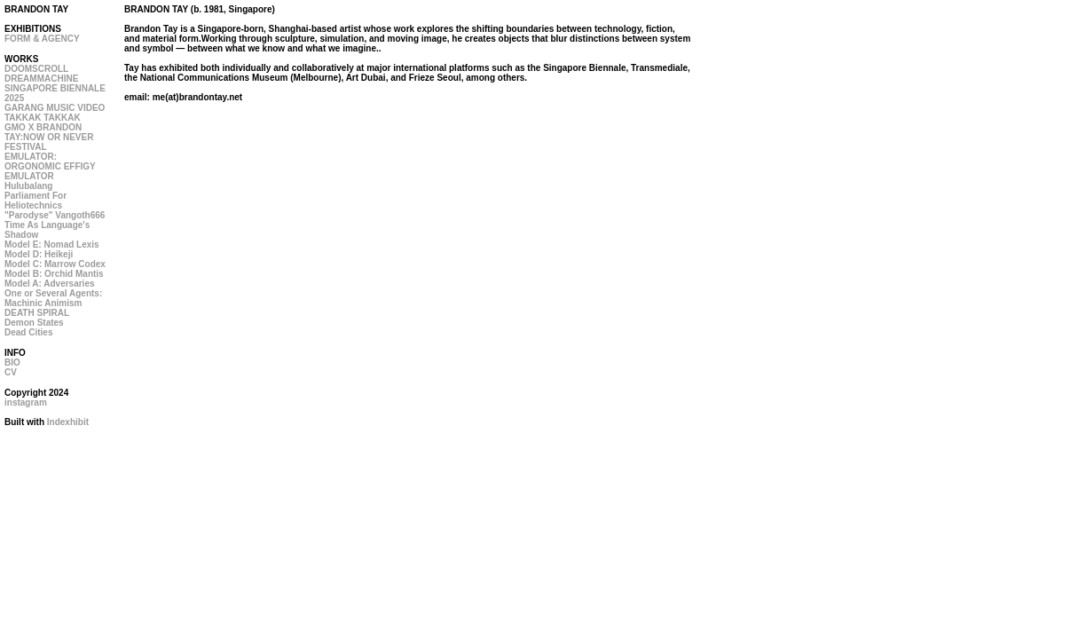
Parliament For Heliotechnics (35, 200)
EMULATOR (29, 176)
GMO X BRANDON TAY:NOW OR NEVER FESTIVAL (48, 137)
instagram (25, 402)
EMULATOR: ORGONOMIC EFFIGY (50, 161)
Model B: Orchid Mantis (54, 274)
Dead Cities (28, 332)
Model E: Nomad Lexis (51, 244)
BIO (12, 362)
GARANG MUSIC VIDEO (54, 108)
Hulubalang (28, 186)
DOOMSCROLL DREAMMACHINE (41, 73)
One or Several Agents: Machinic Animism (53, 298)
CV (10, 372)
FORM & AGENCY (42, 38)
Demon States (34, 322)
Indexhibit (68, 422)
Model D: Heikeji (38, 254)
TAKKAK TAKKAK (42, 117)
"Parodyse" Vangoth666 (54, 215)
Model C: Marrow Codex (55, 264)
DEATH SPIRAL (36, 313)
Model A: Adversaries (49, 283)
